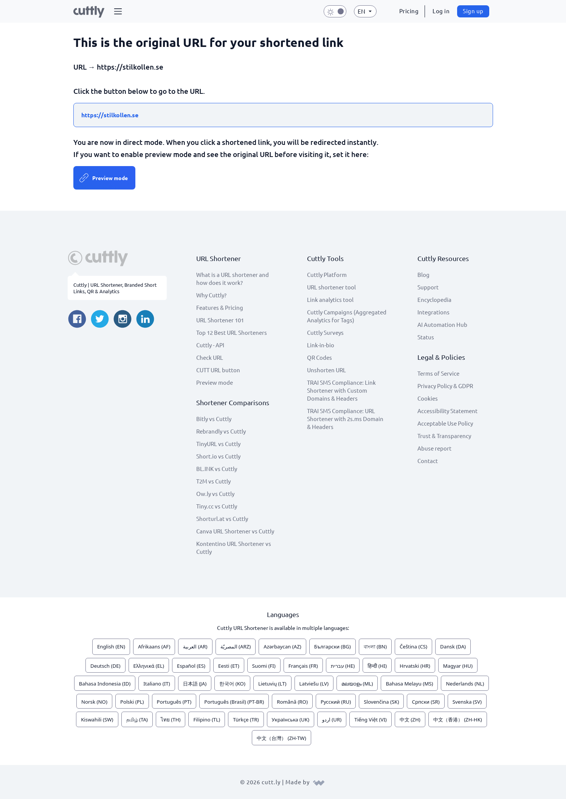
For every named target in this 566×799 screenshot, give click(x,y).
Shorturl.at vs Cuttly (222, 518)
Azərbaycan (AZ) (282, 646)
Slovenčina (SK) (381, 701)
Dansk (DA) (453, 646)
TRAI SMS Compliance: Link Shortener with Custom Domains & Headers (341, 390)
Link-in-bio (320, 344)
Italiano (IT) (156, 683)
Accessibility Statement (447, 410)
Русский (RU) (336, 701)
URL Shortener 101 (220, 319)
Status (425, 336)
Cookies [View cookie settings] (427, 398)
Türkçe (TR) (246, 719)
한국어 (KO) (232, 683)
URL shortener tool (331, 287)
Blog (423, 274)
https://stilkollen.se (109, 115)
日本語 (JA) (195, 683)
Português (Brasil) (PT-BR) (234, 701)
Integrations (433, 312)
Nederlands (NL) (465, 683)
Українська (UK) (290, 719)
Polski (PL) (132, 701)
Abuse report (434, 448)
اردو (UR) (331, 719)
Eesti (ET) (228, 665)
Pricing (409, 10)
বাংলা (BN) (375, 646)
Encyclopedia (434, 299)
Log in (441, 10)
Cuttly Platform (327, 274)
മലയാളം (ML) (357, 683)
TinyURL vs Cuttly (218, 443)
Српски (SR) (425, 701)
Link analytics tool (330, 299)
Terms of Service (438, 373)
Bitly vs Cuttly (213, 418)
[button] (118, 11)
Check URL (209, 357)
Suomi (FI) (264, 665)
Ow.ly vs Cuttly (215, 493)
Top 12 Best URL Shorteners (231, 332)
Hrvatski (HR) (415, 665)
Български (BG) (332, 646)
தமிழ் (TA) (137, 719)
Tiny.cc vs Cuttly (216, 506)
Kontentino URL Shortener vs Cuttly (233, 547)
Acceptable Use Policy (445, 423)
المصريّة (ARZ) (235, 646)
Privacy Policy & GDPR (445, 385)
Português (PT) (174, 701)
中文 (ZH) (410, 719)
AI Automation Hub (442, 324)
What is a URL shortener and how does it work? (232, 278)
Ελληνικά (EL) (148, 665)
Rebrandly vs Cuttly (221, 431)
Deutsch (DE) (105, 665)
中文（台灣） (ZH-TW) (281, 738)
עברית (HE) (343, 665)
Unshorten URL (326, 369)
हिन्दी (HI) (377, 665)
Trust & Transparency (444, 435)
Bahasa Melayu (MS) (409, 683)
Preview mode (110, 177)
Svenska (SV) (467, 701)
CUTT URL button (218, 369)
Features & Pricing (219, 307)
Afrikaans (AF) (154, 646)
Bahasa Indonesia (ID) (104, 683)
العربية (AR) (195, 646)
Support (428, 287)
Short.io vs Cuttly (218, 456)
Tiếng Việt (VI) (370, 719)
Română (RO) (292, 701)
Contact (427, 460)
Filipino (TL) (206, 719)
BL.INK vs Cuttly (216, 468)
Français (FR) (303, 665)
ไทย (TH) (171, 719)
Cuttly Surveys (325, 332)
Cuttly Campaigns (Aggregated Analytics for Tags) (346, 315)
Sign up (473, 10)
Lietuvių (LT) (272, 683)
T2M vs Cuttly (213, 481)
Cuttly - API (210, 344)
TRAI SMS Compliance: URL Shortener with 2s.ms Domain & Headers (345, 418)
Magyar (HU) (458, 665)
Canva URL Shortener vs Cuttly (235, 531)
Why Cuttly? (211, 294)
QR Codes (319, 357)
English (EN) (111, 646)
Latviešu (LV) (314, 683)
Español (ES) (191, 665)
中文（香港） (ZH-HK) (457, 719)
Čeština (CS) (413, 646)
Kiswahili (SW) (97, 719)
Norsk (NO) (94, 701)
